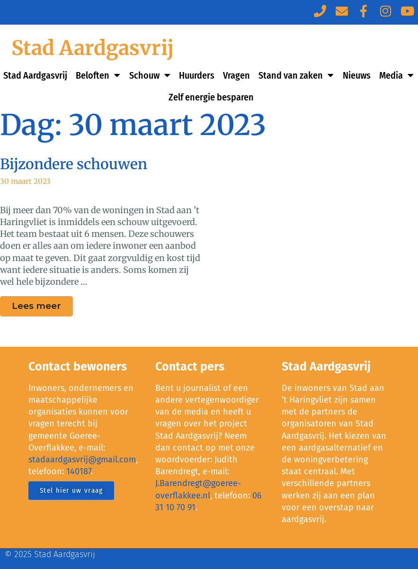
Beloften (98, 75)
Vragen (236, 75)
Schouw (149, 75)
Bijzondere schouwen (73, 164)
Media (396, 75)
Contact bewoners (77, 367)
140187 (78, 471)
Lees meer (42, 303)
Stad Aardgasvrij (92, 48)
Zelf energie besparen (211, 97)
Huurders (196, 75)
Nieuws (357, 75)
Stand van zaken (296, 75)
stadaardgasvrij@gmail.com (82, 459)
